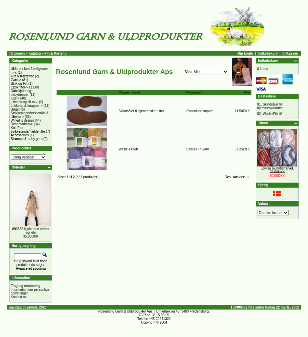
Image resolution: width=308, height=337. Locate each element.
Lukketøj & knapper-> (27, 106)
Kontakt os (18, 297)
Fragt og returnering (25, 286)
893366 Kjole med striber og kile (30, 230)
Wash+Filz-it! (128, 149)
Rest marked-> (22, 124)
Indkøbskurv (268, 53)
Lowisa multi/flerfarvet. (277, 168)
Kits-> (15, 98)
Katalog (34, 53)
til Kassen (290, 53)
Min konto (245, 53)
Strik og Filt (19, 83)
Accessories (20, 135)
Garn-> (16, 80)
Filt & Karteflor (56, 53)
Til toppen (17, 53)
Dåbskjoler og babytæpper (21, 92)
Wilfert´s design (22, 120)
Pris (247, 92)
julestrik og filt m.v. (24, 102)
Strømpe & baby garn (27, 139)
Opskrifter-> (19, 87)
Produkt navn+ (129, 92)
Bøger (15, 109)
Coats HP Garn (197, 149)
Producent (194, 92)
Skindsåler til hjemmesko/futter (141, 111)
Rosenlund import (199, 111)
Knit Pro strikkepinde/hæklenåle (28, 129)
